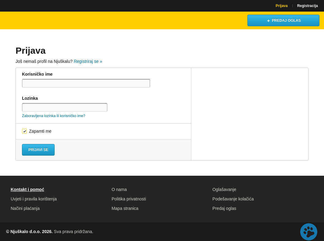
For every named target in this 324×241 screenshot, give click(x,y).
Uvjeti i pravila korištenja (34, 198)
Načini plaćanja (25, 208)
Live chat (309, 232)
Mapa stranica (125, 208)
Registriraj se (88, 61)
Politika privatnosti (129, 198)
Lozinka (30, 98)
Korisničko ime (37, 74)
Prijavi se (38, 150)
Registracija (307, 6)
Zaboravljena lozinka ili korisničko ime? (53, 116)
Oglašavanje (224, 189)
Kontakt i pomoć (27, 189)
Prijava (282, 6)
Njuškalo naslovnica (32, 20)
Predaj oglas (224, 208)
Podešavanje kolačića (233, 198)
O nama (119, 189)
